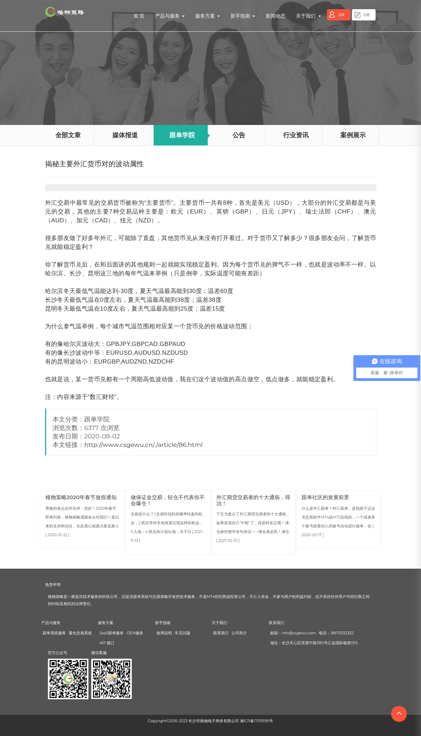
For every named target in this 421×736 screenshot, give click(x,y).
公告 (239, 135)
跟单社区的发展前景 (325, 497)
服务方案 (207, 16)
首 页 (139, 16)
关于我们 (308, 16)
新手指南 (242, 16)
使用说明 (164, 633)
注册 (366, 15)
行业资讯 (296, 135)
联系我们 (221, 633)
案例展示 (353, 135)
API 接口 (106, 643)
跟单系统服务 (54, 633)
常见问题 (182, 633)
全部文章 (68, 135)
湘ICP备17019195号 (256, 721)
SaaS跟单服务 (111, 633)
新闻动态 (275, 16)
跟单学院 (182, 135)
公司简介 (239, 633)
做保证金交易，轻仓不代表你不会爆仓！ (168, 500)
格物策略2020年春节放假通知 (81, 497)
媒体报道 (125, 135)
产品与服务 (170, 16)
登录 (341, 15)
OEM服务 (134, 633)
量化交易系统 (80, 633)
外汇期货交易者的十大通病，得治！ (253, 500)
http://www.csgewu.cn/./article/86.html (143, 444)
